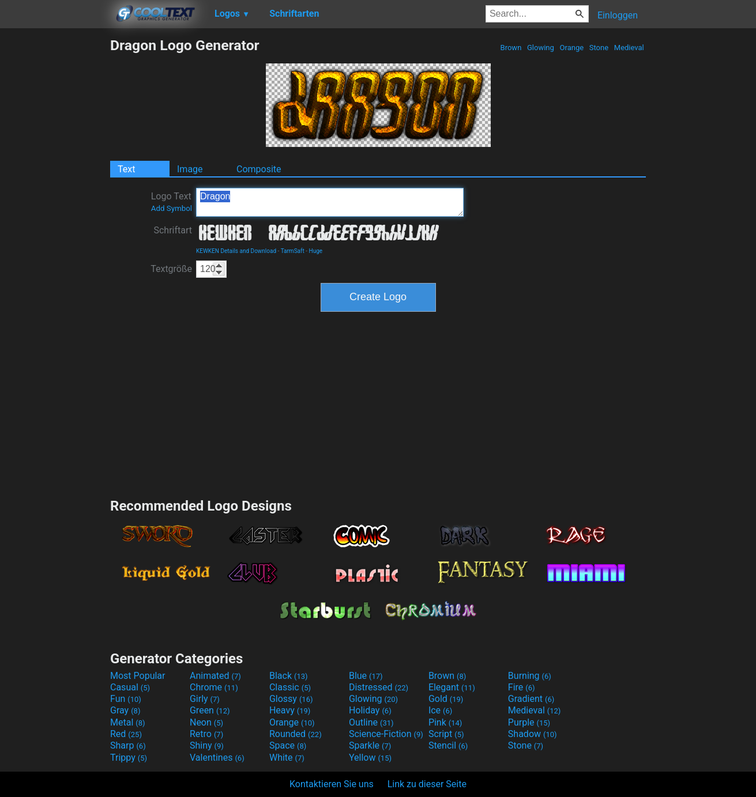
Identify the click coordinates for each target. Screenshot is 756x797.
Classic (290, 687)
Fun (125, 698)
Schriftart (172, 230)
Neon (206, 722)
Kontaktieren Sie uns (331, 784)
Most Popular (138, 675)
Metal (127, 722)
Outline (371, 722)
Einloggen (617, 15)
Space (287, 745)
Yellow (370, 757)
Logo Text (171, 202)
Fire (521, 687)
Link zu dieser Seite (427, 784)
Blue (366, 675)
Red (126, 733)
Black (288, 675)
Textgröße (171, 268)
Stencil (448, 745)
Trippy (128, 757)
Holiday (370, 710)
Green (210, 710)
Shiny (207, 745)
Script (446, 733)
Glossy (291, 698)
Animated (215, 675)
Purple (529, 722)
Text (126, 169)
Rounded (295, 733)
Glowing (540, 47)
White (286, 757)
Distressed (378, 687)
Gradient (531, 698)
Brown (510, 47)
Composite (258, 169)
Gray (125, 710)
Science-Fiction (386, 733)
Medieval (629, 47)
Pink (445, 722)
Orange (571, 47)
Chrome (214, 687)
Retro (206, 733)
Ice (440, 710)
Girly (205, 698)
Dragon (330, 202)
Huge (316, 251)
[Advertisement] (55, 210)
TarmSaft (292, 251)
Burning (529, 675)
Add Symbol (171, 208)
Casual (130, 687)
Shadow (532, 733)
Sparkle (370, 745)
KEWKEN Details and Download (236, 251)
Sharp (128, 745)
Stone (599, 47)
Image (190, 169)
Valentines (217, 757)
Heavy (289, 710)
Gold (446, 698)
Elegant (451, 687)
